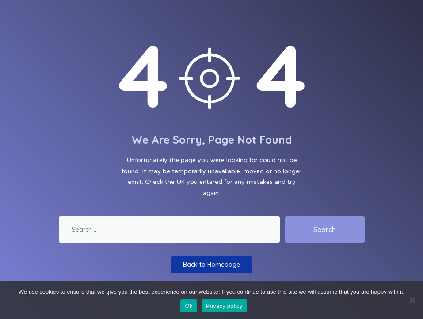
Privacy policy (224, 306)
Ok (188, 306)
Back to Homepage (211, 264)
